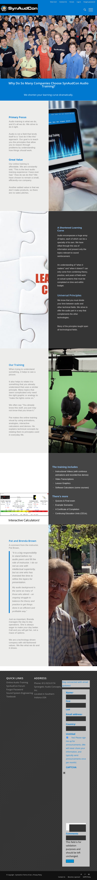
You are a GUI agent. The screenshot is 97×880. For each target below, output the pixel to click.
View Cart (53, 2)
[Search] (83, 9)
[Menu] (89, 9)
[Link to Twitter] (81, 874)
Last (68, 709)
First (68, 701)
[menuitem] (53, 2)
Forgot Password (14, 689)
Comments (72, 833)
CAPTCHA (71, 767)
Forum (72, 2)
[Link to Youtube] (89, 874)
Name (70, 692)
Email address (74, 714)
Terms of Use (27, 875)
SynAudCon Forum (15, 685)
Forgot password (89, 2)
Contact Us (63, 2)
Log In (79, 2)
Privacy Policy (37, 875)
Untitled (70, 733)
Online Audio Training (17, 682)
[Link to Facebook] (85, 874)
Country (71, 724)
